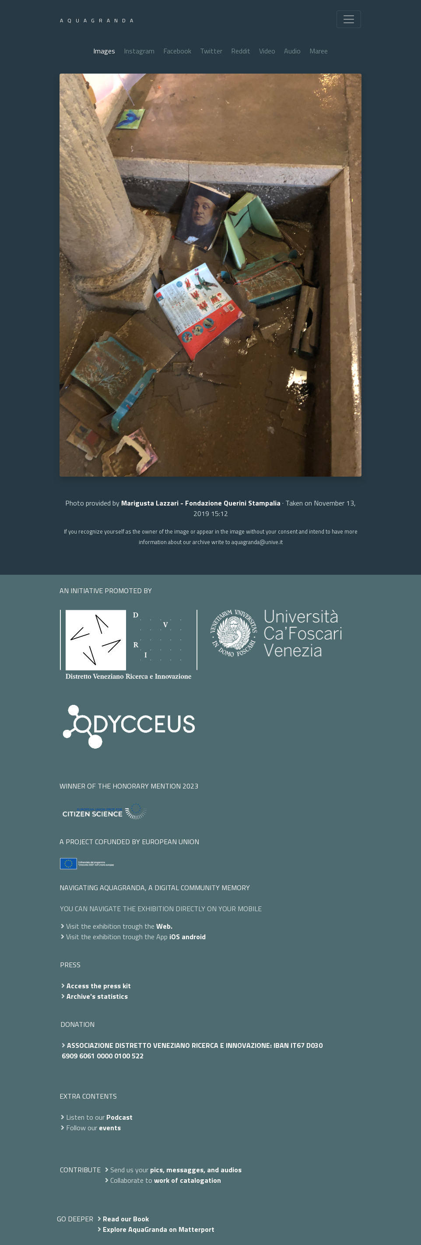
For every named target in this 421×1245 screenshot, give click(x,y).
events (110, 1127)
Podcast (119, 1117)
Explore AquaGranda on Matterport (158, 1229)
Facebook (177, 51)
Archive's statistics (97, 996)
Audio (292, 51)
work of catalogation (187, 1180)
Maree (318, 51)
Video (267, 51)
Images (104, 51)
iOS (174, 936)
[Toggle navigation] (349, 19)
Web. (164, 926)
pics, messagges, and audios (196, 1169)
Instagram (139, 51)
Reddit (240, 51)
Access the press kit (99, 985)
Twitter (211, 51)
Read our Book (126, 1218)
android (194, 936)
